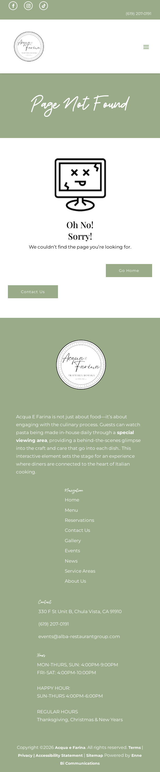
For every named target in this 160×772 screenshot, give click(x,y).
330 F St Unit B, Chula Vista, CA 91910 (80, 611)
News (71, 561)
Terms (134, 747)
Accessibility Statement (59, 755)
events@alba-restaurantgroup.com (79, 636)
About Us (75, 581)
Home (72, 500)
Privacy (25, 755)
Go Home (129, 270)
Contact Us (33, 292)
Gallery (73, 540)
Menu (71, 510)
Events (72, 550)
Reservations (79, 520)
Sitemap (94, 755)
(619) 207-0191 (53, 624)
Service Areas (80, 571)
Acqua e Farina (70, 747)
